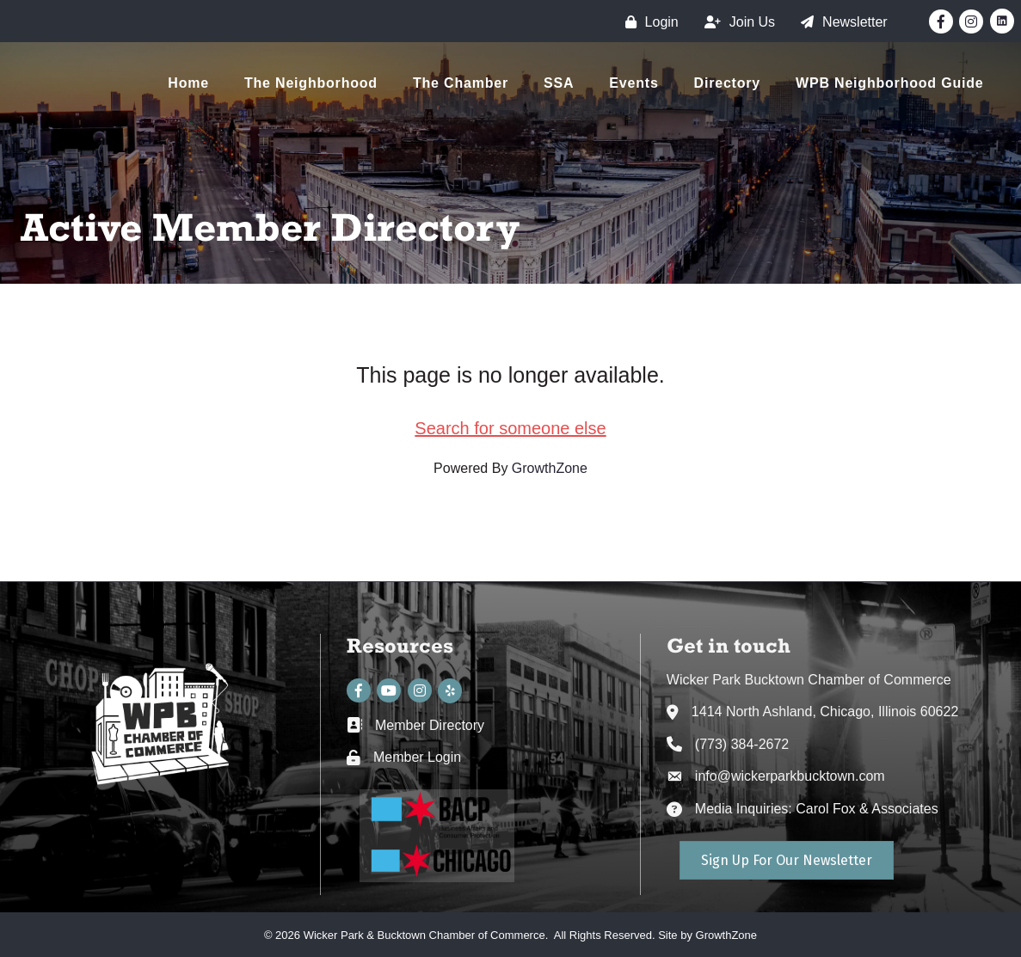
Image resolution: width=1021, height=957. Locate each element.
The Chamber (460, 83)
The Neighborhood (311, 83)
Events (633, 83)
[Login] (648, 22)
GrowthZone (549, 468)
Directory (727, 83)
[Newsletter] (840, 22)
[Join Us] (735, 22)
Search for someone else (510, 428)
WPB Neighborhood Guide (889, 83)
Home (188, 83)
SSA (559, 83)
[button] (787, 860)
